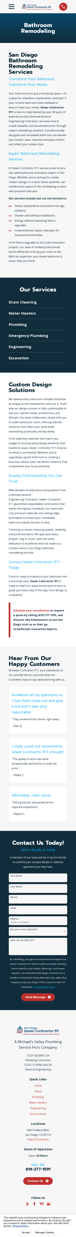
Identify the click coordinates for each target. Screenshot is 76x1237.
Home (38, 1085)
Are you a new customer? (24, 929)
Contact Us (38, 1181)
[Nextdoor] (41, 1204)
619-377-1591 (38, 1169)
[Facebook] (34, 1204)
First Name (16, 876)
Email (13, 908)
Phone (13, 897)
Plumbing (38, 1097)
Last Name (16, 886)
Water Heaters (38, 1102)
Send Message (37, 997)
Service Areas (38, 1114)
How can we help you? (22, 940)
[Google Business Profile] (48, 1204)
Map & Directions (38, 1139)
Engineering (38, 1108)
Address (14, 918)
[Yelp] (27, 1204)
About (38, 1091)
